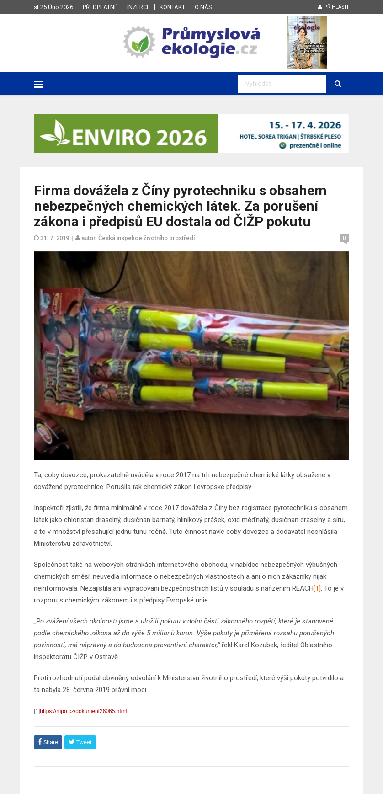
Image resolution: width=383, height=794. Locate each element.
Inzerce (138, 7)
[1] (317, 588)
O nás (203, 7)
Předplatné (100, 7)
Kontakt (172, 7)
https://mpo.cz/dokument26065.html (83, 711)
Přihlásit (333, 7)
